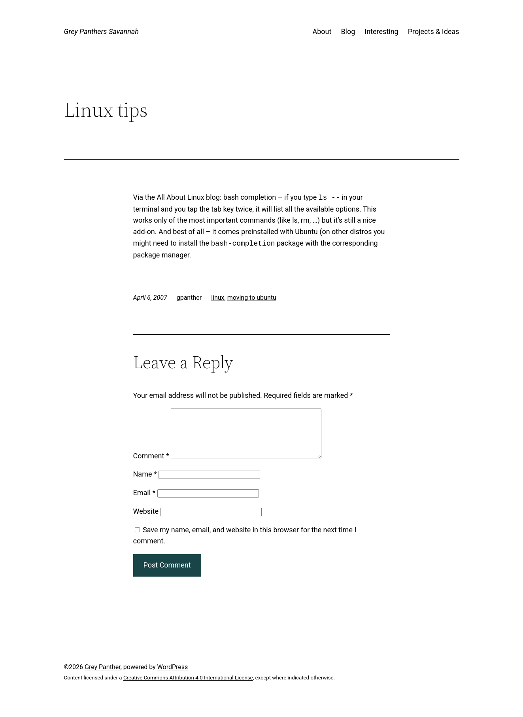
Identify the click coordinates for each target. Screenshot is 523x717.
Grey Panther (103, 676)
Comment (151, 465)
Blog (348, 31)
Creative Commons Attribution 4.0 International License (188, 687)
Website (146, 520)
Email (144, 502)
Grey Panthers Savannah (101, 31)
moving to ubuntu (251, 297)
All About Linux (180, 197)
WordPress (172, 676)
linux (217, 297)
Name (145, 483)
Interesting (381, 31)
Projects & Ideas (433, 31)
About (321, 31)
